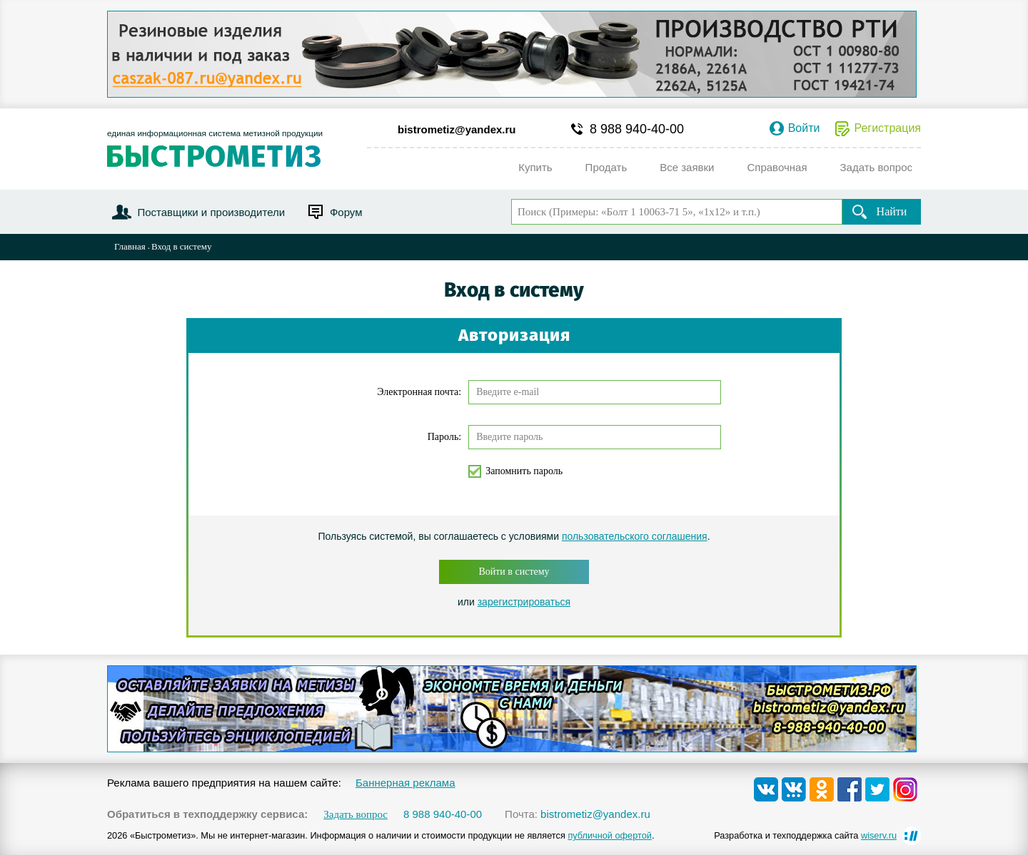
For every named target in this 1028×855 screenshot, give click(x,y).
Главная (130, 246)
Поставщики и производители (211, 212)
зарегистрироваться (524, 602)
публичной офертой (610, 835)
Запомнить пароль (524, 471)
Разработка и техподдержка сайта (805, 835)
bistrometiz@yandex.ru (457, 129)
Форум (346, 212)
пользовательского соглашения (634, 536)
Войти (804, 128)
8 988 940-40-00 (637, 129)
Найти (892, 211)
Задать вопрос (355, 814)
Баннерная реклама (405, 783)
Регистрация (887, 128)
